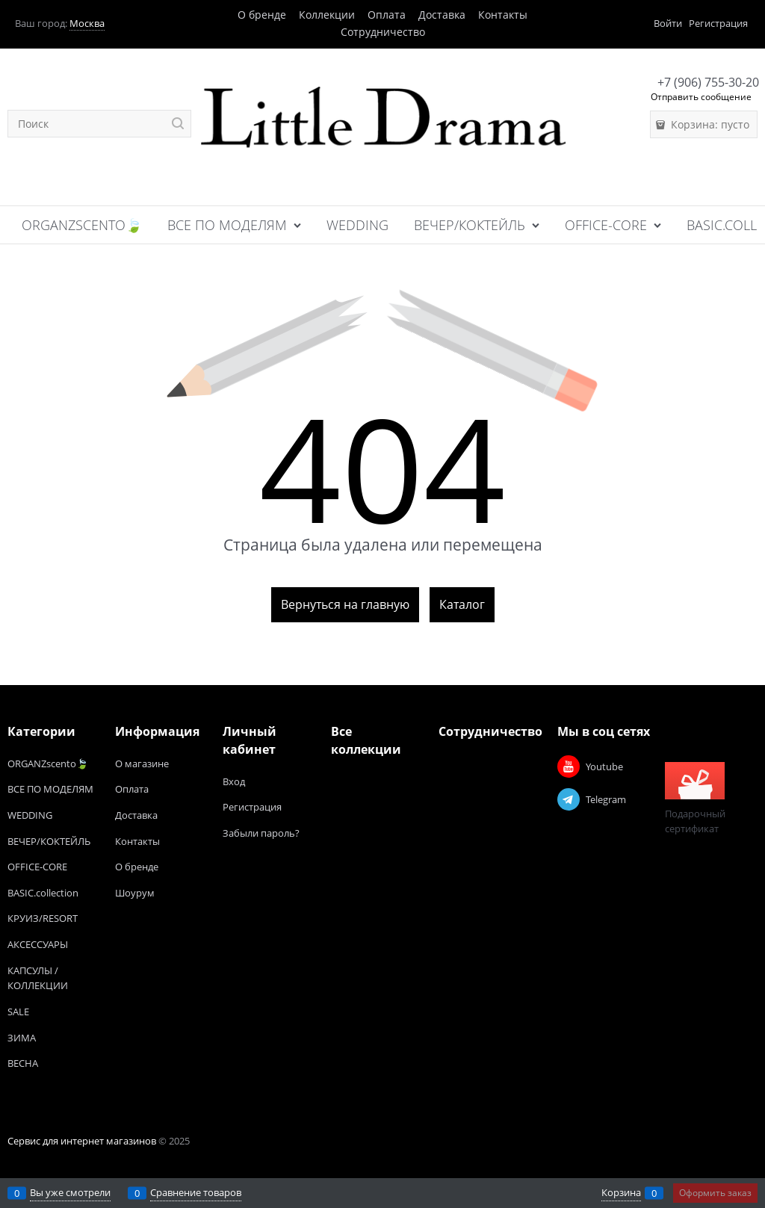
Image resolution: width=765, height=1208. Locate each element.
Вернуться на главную (345, 604)
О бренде (262, 14)
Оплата (387, 14)
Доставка (441, 14)
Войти (668, 23)
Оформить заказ (715, 1192)
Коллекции (327, 14)
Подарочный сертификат (695, 798)
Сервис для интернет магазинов (81, 1140)
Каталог (462, 604)
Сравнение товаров (195, 1192)
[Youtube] (568, 766)
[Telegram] (568, 799)
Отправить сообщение (701, 96)
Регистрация (718, 23)
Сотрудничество (383, 32)
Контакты (502, 14)
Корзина (621, 1192)
